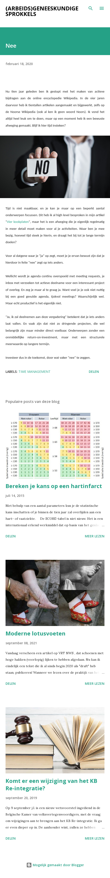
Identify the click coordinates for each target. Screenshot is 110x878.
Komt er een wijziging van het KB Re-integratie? (51, 784)
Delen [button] (94, 371)
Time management (34, 371)
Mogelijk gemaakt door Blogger (55, 865)
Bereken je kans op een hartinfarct (54, 486)
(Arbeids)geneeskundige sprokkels (42, 11)
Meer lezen (94, 536)
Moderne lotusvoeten (35, 633)
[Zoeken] (90, 8)
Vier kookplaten (18, 222)
